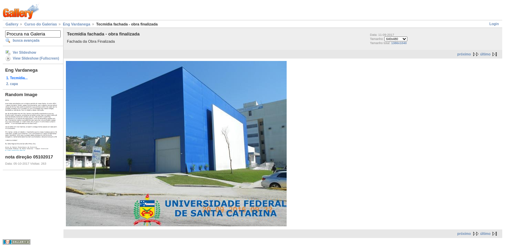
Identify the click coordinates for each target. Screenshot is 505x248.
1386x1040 (399, 43)
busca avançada (26, 40)
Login (494, 24)
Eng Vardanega (76, 24)
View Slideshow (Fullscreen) (36, 58)
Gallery (12, 24)
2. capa (12, 84)
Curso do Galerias (40, 24)
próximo (464, 54)
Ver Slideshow (24, 52)
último (485, 54)
